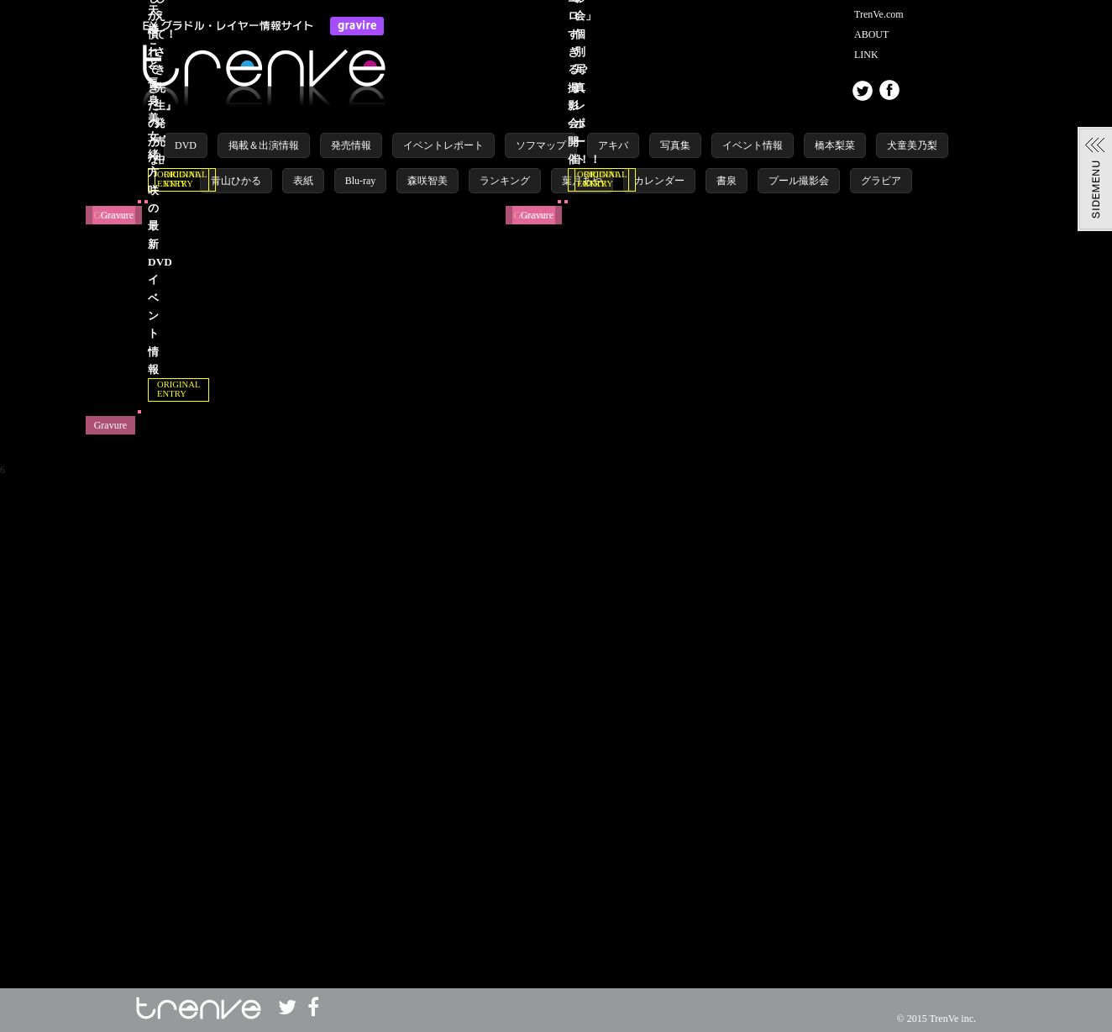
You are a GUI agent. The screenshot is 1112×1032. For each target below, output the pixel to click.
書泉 (726, 181)
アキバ (613, 145)
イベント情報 (752, 145)
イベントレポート (443, 145)
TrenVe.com (879, 14)
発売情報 (351, 145)
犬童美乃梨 (912, 145)
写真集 (675, 145)
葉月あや (582, 181)
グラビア (881, 181)
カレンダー (659, 181)
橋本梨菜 (835, 145)
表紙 (303, 181)
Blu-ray (360, 181)
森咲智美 (427, 181)
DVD (186, 145)
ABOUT (871, 34)
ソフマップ (541, 145)
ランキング (505, 181)
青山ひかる (236, 181)
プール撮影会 (798, 181)
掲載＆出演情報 (263, 145)
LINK (866, 55)
